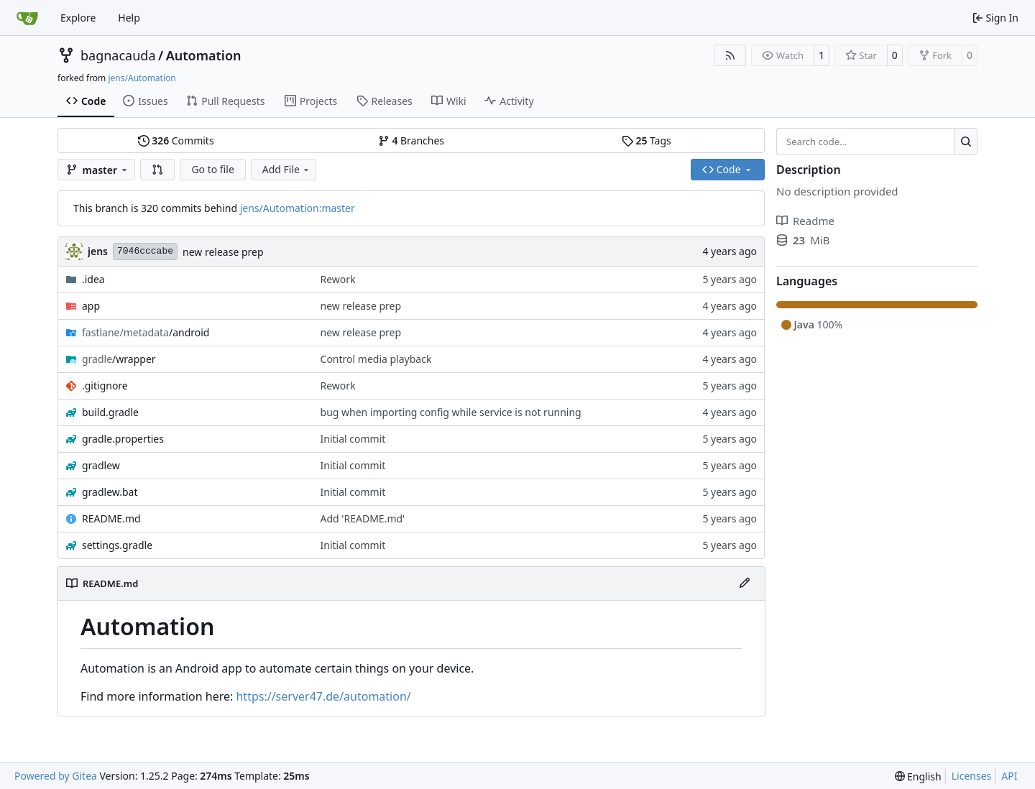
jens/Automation (141, 78)
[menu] (918, 776)
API (1009, 776)
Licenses (972, 776)
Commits (176, 140)
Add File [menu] (286, 169)
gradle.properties (123, 439)
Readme (805, 220)
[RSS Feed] (730, 55)
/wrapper (119, 359)
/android (145, 332)
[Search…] (966, 141)
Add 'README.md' (363, 518)
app (91, 306)
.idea (93, 279)
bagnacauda (118, 55)
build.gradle (110, 412)
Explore (78, 17)
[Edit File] (744, 583)
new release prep (223, 252)
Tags (646, 140)
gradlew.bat (110, 492)
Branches (411, 140)
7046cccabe (145, 251)
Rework (338, 279)
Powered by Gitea (55, 776)
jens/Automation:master (297, 208)
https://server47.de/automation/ (323, 696)
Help (129, 17)
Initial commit (353, 439)
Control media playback (376, 359)
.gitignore (105, 385)
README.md (111, 518)
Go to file (212, 169)
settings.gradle (117, 545)
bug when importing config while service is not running (451, 412)
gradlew (101, 465)
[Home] (27, 18)
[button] (157, 169)
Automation (204, 55)
